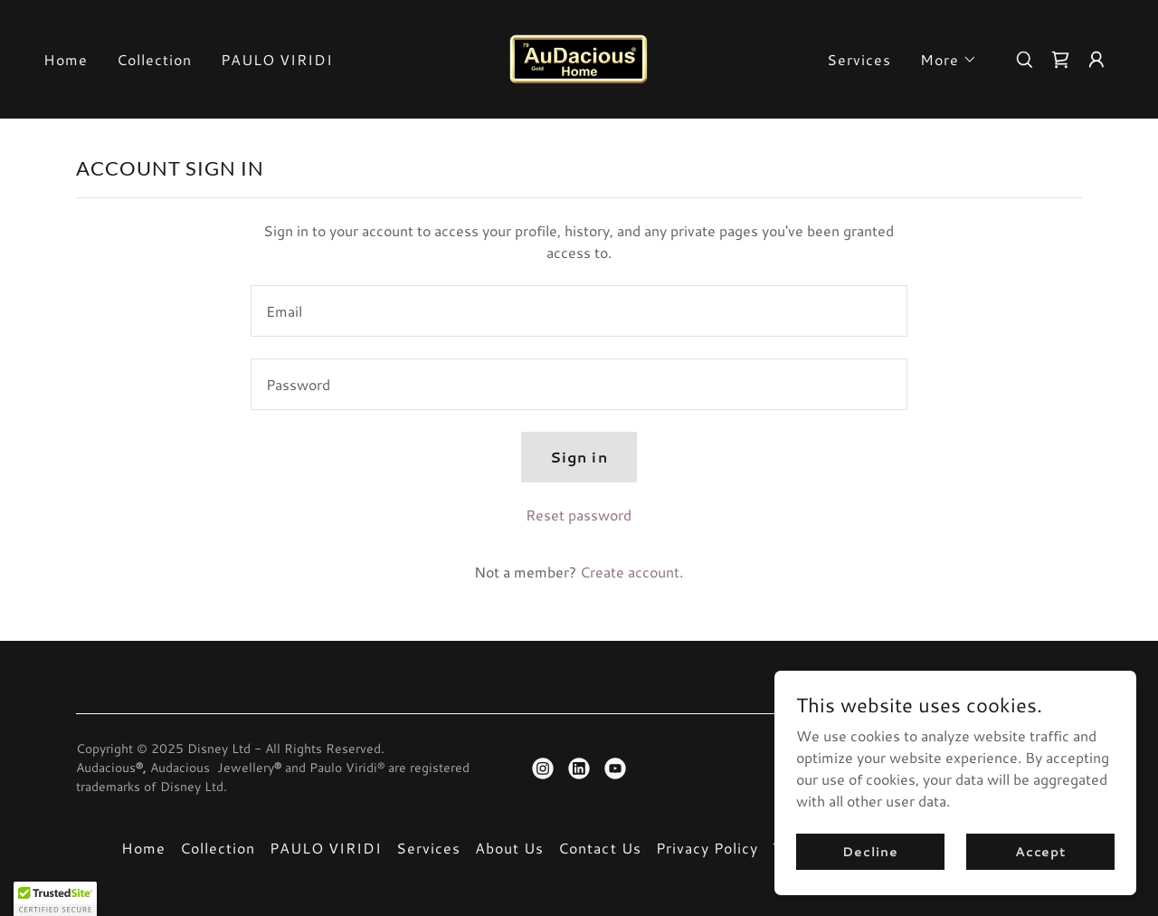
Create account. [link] (631, 571)
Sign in (578, 456)
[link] (578, 56)
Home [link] (65, 59)
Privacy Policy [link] (707, 847)
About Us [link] (509, 847)
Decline (869, 851)
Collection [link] (154, 59)
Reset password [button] (578, 514)
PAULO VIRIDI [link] (277, 59)
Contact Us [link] (599, 847)
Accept (1040, 851)
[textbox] (578, 311)
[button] (948, 60)
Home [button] (143, 847)
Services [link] (859, 59)
